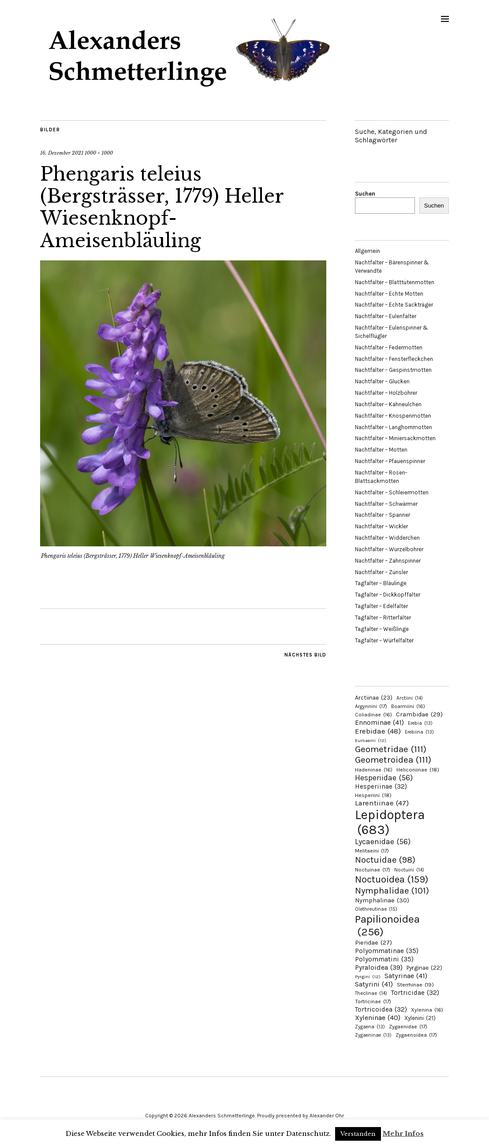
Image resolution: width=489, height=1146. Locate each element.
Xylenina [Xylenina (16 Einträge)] (427, 1010)
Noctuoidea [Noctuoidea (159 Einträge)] (391, 879)
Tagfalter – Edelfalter (381, 606)
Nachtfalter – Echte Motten (389, 293)
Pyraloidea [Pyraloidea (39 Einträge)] (379, 967)
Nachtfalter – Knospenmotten (393, 415)
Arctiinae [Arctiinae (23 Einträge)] (373, 697)
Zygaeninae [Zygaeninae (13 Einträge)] (373, 1035)
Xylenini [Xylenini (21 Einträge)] (420, 1018)
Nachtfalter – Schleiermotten (392, 492)
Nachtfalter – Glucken (382, 381)
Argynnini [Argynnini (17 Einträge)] (371, 706)
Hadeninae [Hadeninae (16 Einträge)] (373, 770)
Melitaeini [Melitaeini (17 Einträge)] (372, 851)
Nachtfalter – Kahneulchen (388, 404)
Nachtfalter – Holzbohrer (386, 392)
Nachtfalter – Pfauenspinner (390, 461)
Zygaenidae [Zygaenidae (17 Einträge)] (408, 1027)
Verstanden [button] (358, 1134)
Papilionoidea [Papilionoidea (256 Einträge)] (387, 925)
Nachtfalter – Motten (381, 449)
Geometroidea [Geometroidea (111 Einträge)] (393, 759)
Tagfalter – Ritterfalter (383, 617)
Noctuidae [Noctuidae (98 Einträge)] (385, 859)
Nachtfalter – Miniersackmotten (395, 438)
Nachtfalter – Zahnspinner (388, 560)
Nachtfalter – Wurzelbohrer (389, 549)
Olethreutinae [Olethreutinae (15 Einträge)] (376, 909)
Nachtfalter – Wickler (381, 526)
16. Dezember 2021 (61, 153)
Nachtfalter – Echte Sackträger (394, 304)
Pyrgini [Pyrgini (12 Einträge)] (368, 976)
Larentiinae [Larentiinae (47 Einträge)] (382, 803)
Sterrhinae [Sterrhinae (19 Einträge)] (415, 984)
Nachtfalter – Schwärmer (386, 504)
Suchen (365, 193)
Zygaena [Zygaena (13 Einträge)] (370, 1027)
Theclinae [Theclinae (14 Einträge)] (371, 993)
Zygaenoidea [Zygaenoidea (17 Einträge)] (416, 1035)
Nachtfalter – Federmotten (388, 347)
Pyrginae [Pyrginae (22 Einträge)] (424, 967)
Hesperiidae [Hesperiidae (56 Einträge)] (384, 777)
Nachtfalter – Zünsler (381, 572)
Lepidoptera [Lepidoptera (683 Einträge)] (390, 822)
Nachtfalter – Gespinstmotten (393, 370)
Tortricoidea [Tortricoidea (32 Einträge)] (381, 1009)
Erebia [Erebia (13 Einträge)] (420, 723)
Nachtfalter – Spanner (382, 515)
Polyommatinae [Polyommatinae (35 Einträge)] (386, 951)
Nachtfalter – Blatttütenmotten (394, 282)
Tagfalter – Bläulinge (381, 583)
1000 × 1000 (99, 153)
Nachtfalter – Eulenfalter (385, 316)
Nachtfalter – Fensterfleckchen (394, 359)
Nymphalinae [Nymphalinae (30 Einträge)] (382, 900)
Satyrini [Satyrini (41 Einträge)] (374, 984)
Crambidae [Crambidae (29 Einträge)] (419, 714)
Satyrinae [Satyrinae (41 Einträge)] (405, 976)
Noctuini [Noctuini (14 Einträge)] (409, 870)
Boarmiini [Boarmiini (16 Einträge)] (408, 706)
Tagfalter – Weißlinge (382, 629)
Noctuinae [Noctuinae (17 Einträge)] (372, 870)
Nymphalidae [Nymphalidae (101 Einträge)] (392, 890)
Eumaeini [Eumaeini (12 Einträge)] (370, 740)
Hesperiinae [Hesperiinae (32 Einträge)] (381, 786)
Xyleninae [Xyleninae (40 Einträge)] (377, 1017)
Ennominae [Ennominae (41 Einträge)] (379, 722)
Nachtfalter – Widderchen (387, 537)
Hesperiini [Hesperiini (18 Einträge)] (373, 795)
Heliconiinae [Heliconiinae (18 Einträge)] (417, 770)
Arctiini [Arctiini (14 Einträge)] (409, 698)
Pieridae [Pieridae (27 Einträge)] (373, 942)
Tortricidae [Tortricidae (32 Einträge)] (415, 993)
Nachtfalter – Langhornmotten (393, 427)
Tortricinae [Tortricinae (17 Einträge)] (373, 1001)
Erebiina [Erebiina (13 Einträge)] (419, 732)
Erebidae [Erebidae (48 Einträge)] (378, 731)
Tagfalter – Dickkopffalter (387, 594)
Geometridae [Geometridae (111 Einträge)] (390, 749)
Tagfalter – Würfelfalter (384, 640)
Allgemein (367, 251)
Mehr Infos (403, 1133)
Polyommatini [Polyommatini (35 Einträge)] (384, 959)
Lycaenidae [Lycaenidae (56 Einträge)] (383, 841)
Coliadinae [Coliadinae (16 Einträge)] (373, 715)
